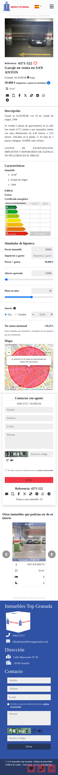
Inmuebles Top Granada (22, 761)
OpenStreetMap (37, 389)
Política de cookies (14, 765)
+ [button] (9, 348)
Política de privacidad (43, 761)
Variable (22, 314)
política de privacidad (45, 470)
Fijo (10, 314)
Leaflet (25, 389)
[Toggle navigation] (52, 6)
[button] (6, 554)
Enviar (29, 480)
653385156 (35, 403)
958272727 (22, 403)
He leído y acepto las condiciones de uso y (30, 470)
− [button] (9, 352)
